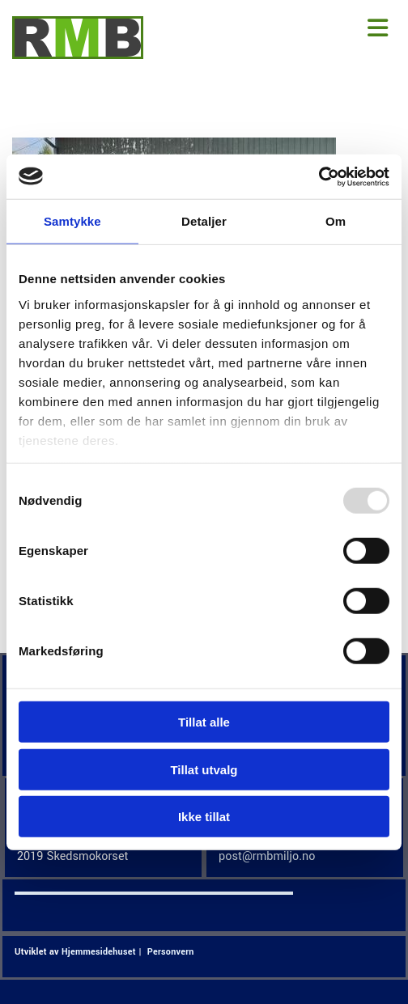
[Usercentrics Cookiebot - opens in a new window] (318, 176)
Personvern (170, 952)
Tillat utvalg (203, 769)
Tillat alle (204, 722)
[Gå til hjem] (77, 55)
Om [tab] (335, 221)
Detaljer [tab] (204, 221)
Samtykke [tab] (72, 221)
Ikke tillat (204, 817)
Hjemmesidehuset (99, 952)
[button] (289, 29)
